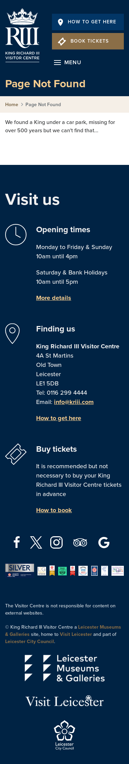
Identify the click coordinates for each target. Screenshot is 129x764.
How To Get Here (87, 22)
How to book (54, 510)
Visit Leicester (76, 634)
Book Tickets (83, 41)
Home (11, 105)
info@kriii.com (74, 402)
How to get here (58, 418)
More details (53, 298)
